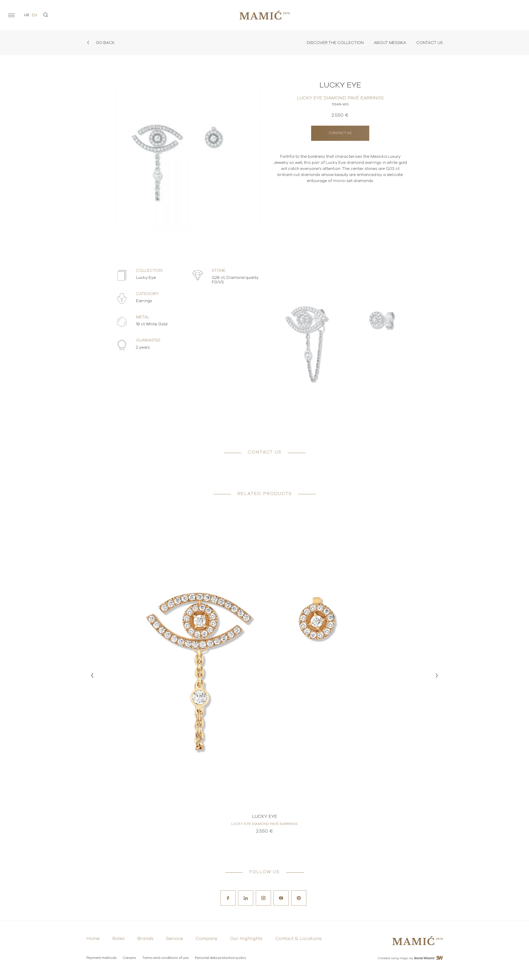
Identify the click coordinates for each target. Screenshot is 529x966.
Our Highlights (246, 938)
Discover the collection (335, 43)
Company (206, 938)
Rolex (118, 938)
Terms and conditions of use (165, 958)
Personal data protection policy (220, 958)
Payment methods (101, 958)
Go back (100, 43)
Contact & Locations (298, 938)
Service (174, 938)
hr (26, 15)
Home (93, 938)
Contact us (340, 133)
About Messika (390, 43)
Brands (145, 938)
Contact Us (429, 43)
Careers (129, 958)
